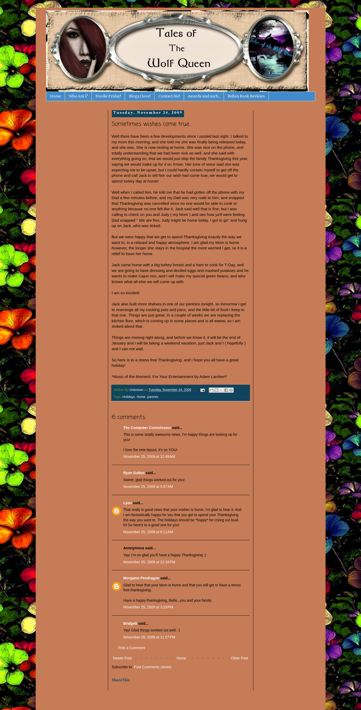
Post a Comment (131, 648)
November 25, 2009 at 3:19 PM (148, 607)
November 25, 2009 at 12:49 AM (149, 456)
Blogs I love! (140, 96)
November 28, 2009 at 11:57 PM (149, 637)
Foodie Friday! (108, 96)
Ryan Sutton (134, 473)
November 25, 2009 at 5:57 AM (148, 486)
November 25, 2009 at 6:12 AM (148, 532)
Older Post (239, 658)
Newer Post (122, 658)
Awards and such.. (204, 96)
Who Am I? (78, 96)
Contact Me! (169, 96)
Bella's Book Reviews (246, 96)
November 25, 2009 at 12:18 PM (149, 562)
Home (55, 96)
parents (152, 397)
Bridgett (130, 623)
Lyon (127, 503)
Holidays (128, 397)
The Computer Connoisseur (147, 428)
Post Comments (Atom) (152, 667)
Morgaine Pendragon (141, 578)
